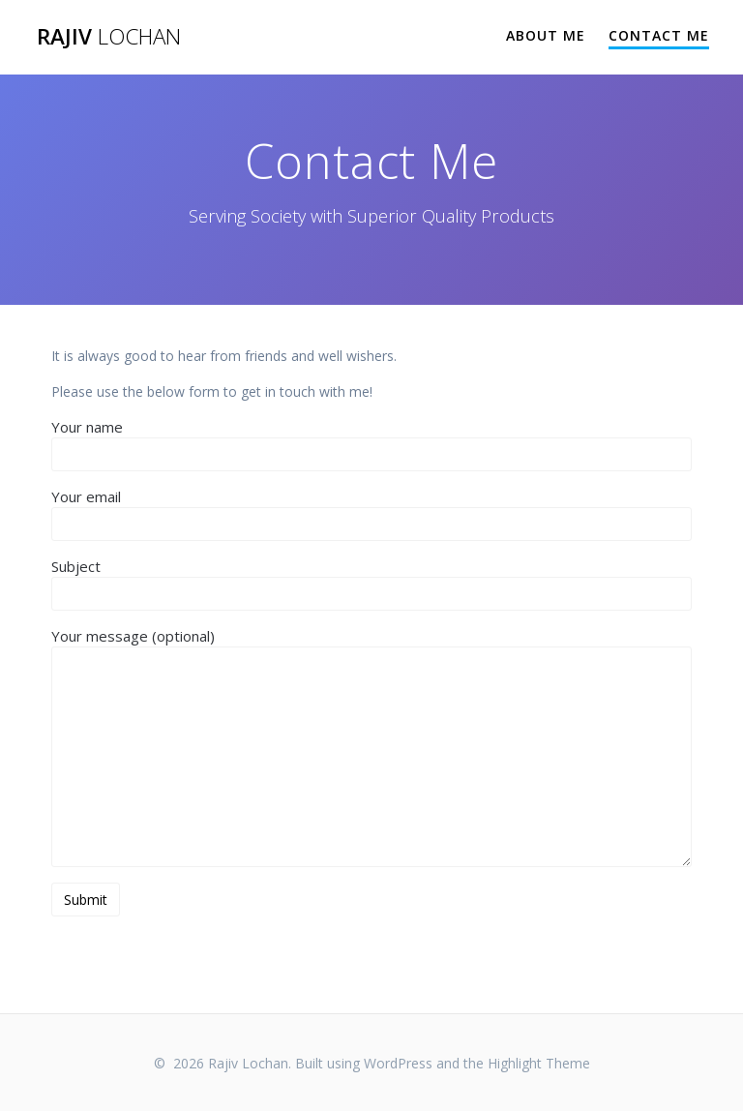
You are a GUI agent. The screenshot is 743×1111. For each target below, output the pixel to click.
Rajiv (109, 36)
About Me (545, 35)
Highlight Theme (539, 1063)
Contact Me (659, 35)
